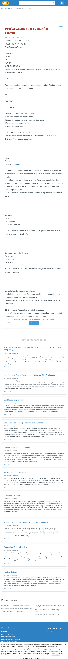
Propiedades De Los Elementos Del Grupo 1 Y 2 (16, 605)
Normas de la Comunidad (9, 641)
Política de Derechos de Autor (10, 639)
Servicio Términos (6, 634)
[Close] (65, 648)
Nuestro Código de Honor (9, 644)
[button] (61, 31)
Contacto (4, 632)
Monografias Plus (6, 8)
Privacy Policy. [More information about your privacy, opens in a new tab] (56, 657)
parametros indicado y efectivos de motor (47, 614)
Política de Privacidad (8, 636)
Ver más (34, 323)
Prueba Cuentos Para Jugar (22, 8)
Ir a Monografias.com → (55, 628)
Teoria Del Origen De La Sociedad (12, 611)
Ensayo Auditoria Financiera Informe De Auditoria (16, 608)
